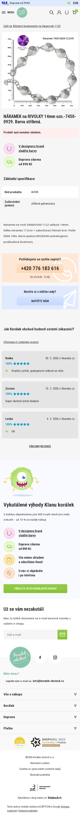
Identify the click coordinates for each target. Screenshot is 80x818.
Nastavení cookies (40, 763)
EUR (75, 3)
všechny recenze (40, 446)
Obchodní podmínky (40, 774)
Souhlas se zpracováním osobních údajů (40, 769)
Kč (68, 3)
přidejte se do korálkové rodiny (35, 588)
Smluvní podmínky (28, 810)
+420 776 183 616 (40, 268)
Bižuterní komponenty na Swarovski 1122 (37, 26)
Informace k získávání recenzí (21, 342)
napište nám (40, 301)
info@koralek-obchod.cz (48, 681)
